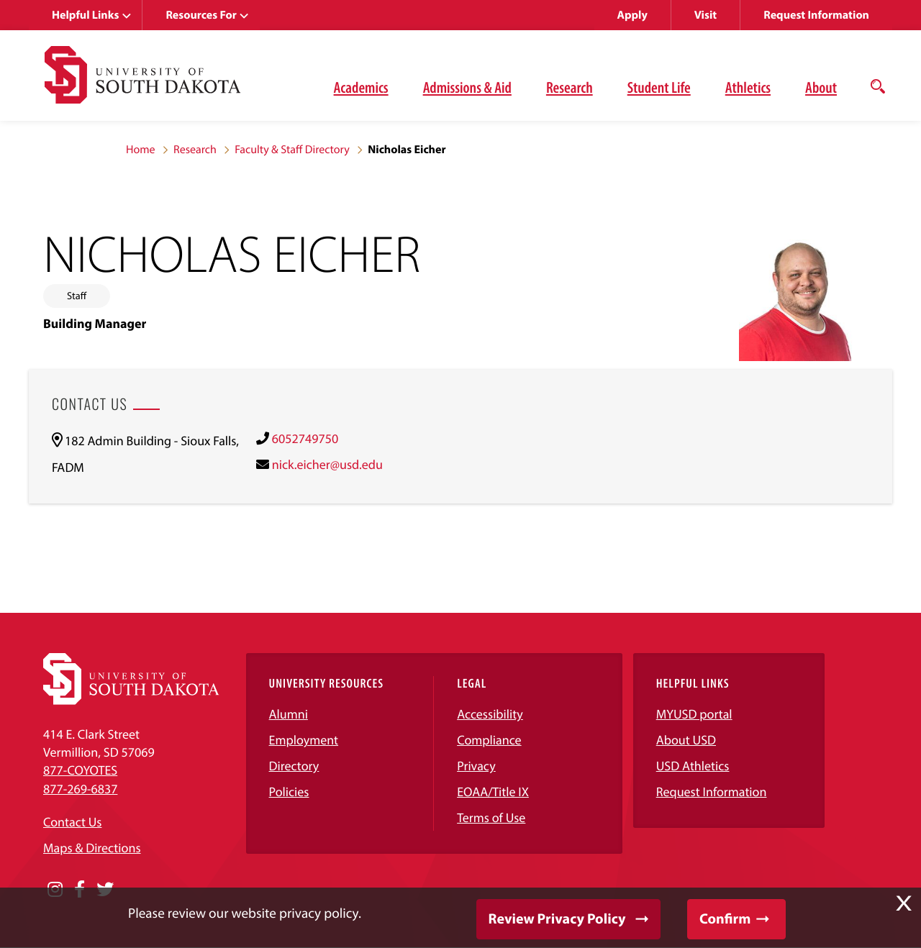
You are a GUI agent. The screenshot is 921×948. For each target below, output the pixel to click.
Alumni (288, 714)
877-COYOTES (80, 770)
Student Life (659, 87)
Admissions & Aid (467, 87)
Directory (294, 765)
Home (140, 149)
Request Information (816, 15)
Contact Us (72, 821)
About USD (686, 739)
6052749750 (305, 438)
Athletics (748, 87)
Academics (361, 87)
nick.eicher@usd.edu (327, 464)
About (821, 87)
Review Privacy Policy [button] (557, 919)
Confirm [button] (724, 919)
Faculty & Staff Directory (292, 149)
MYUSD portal (694, 714)
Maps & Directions (92, 847)
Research (569, 87)
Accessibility (490, 714)
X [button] (903, 903)
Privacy (476, 765)
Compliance (489, 739)
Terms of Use (491, 817)
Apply (632, 15)
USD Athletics (693, 765)
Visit (705, 15)
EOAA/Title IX (493, 791)
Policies (289, 791)
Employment (304, 739)
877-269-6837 (80, 788)
